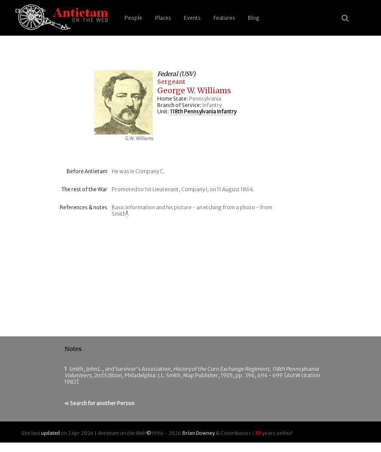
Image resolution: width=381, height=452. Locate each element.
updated (50, 433)
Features (224, 18)
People (133, 18)
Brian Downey (198, 433)
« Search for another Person (99, 403)
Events (192, 18)
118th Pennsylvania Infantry (203, 111)
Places (163, 18)
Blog (253, 18)
